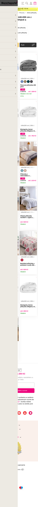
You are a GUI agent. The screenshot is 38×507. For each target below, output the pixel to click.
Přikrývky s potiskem (9, 46)
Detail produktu (16, 103)
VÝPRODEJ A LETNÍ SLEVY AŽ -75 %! (15, 9)
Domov (14, 21)
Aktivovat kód (19, 14)
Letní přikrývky (22, 41)
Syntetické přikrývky (19, 36)
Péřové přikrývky (8, 41)
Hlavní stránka (6, 21)
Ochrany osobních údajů (11, 414)
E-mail (7, 398)
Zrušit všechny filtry (8, 58)
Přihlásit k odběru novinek (19, 403)
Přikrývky (22, 21)
